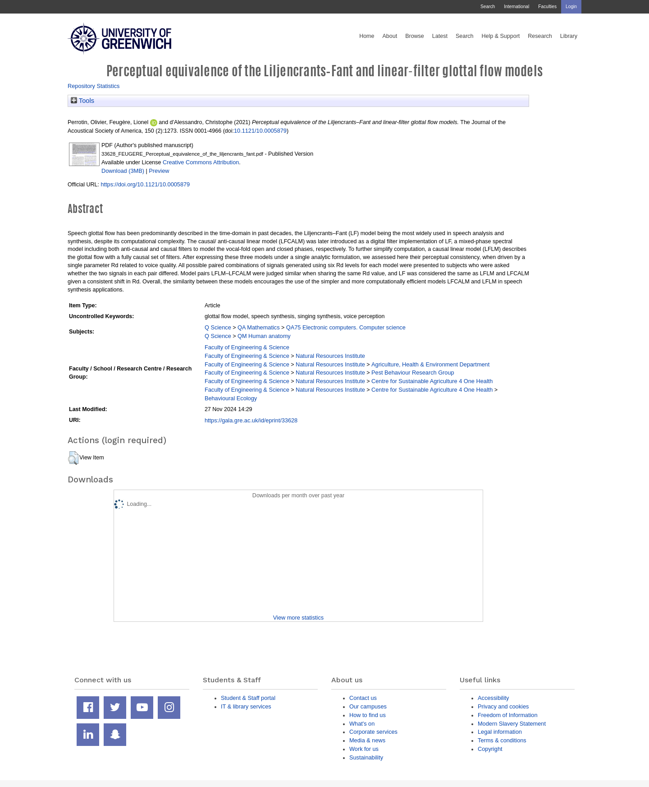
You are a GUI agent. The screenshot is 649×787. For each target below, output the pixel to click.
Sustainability (366, 757)
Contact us (363, 697)
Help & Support (501, 36)
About (389, 36)
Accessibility (493, 697)
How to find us (367, 715)
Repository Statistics (94, 86)
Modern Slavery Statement (512, 723)
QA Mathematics (259, 327)
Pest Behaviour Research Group (412, 372)
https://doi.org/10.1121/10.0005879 (145, 184)
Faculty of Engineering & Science (247, 347)
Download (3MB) (122, 170)
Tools (82, 100)
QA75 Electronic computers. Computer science (346, 327)
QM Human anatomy (264, 336)
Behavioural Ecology (231, 398)
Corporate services (373, 731)
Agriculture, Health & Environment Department (430, 364)
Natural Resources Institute (330, 355)
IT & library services (246, 706)
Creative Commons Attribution (201, 162)
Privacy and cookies (503, 706)
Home (366, 36)
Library (568, 36)
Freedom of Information (508, 715)
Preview (159, 170)
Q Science (218, 327)
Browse (414, 36)
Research (540, 36)
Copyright (490, 748)
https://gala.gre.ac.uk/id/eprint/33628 (251, 420)
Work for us (364, 748)
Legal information (500, 731)
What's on (362, 723)
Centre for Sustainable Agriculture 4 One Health (432, 381)
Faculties (547, 6)
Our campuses (368, 706)
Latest (440, 36)
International (516, 6)
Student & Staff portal (248, 697)
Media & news (367, 740)
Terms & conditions (502, 740)
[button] (73, 458)
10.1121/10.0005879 (260, 130)
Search (487, 6)
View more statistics (298, 617)
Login (571, 6)
